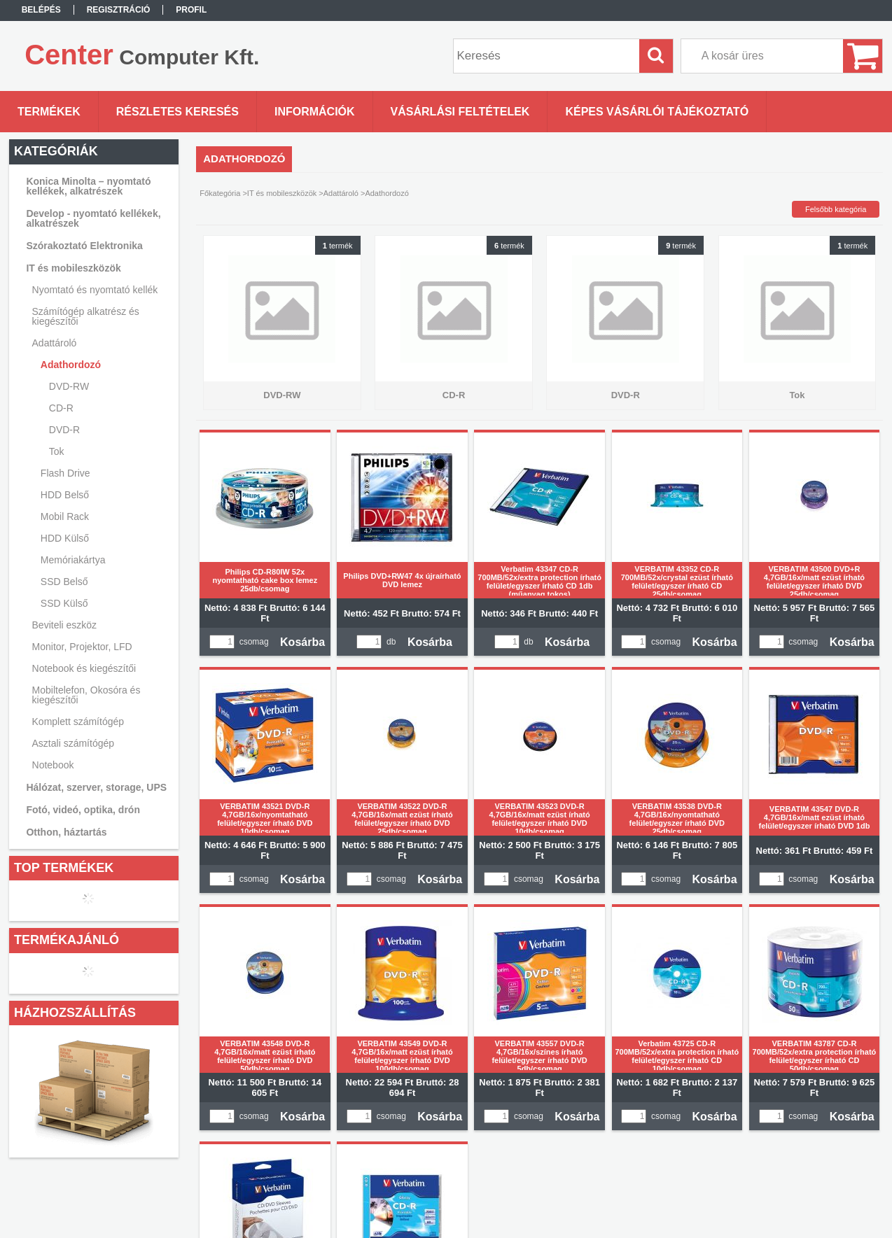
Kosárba (302, 642)
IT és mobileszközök (281, 193)
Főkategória (220, 193)
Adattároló (340, 193)
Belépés (41, 10)
